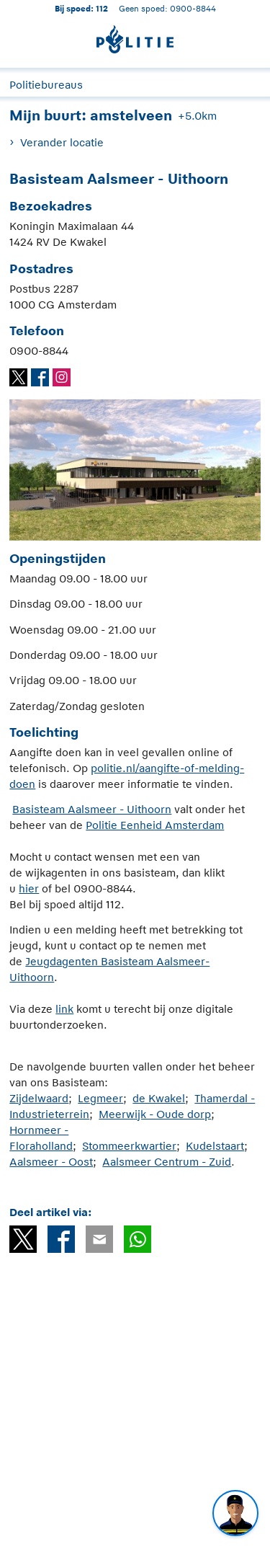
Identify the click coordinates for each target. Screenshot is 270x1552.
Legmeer (100, 1098)
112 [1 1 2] (102, 8)
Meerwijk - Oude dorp (155, 1114)
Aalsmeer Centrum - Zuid (166, 1162)
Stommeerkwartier (129, 1146)
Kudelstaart (215, 1146)
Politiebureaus (46, 85)
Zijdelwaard (38, 1098)
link (64, 1009)
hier (29, 888)
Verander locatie (62, 142)
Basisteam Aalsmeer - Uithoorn (91, 809)
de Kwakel (158, 1098)
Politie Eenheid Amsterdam (155, 825)
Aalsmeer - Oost (51, 1162)
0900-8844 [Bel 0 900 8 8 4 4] (193, 8)
